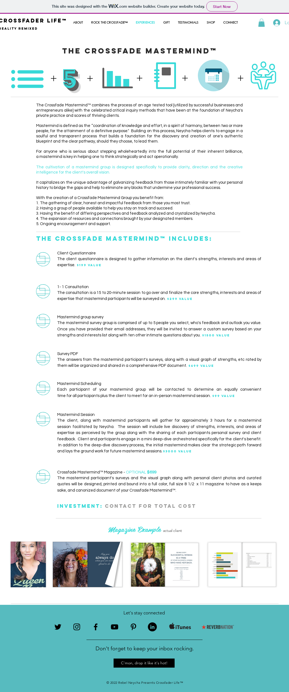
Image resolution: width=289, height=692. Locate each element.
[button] (261, 23)
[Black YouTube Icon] (114, 626)
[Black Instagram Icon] (76, 626)
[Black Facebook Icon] (95, 626)
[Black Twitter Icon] (57, 626)
